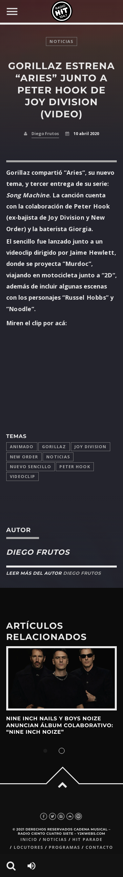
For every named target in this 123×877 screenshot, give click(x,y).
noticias (61, 41)
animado (22, 446)
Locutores (28, 847)
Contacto (99, 847)
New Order (24, 457)
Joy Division (90, 446)
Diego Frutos (45, 133)
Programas (64, 847)
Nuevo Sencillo (30, 466)
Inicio (28, 839)
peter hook (74, 466)
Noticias (58, 457)
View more (61, 678)
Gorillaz (54, 446)
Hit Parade (87, 839)
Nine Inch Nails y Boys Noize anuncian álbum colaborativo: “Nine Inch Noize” (59, 725)
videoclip (22, 476)
